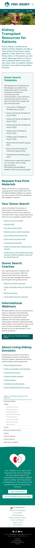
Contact (17, 543)
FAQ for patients (10, 380)
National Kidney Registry (17, 510)
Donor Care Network (17, 520)
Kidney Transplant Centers (17, 518)
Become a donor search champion (17, 232)
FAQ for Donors (9, 439)
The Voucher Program (12, 373)
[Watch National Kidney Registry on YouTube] (19, 531)
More (29, 11)
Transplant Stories (11, 409)
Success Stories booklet (13, 243)
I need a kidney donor (17, 492)
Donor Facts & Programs (13, 414)
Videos (17, 11)
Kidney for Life (10, 424)
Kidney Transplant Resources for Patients (16, 397)
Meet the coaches (10, 293)
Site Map (17, 538)
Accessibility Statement (17, 542)
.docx (16, 109)
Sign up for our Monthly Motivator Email (16, 336)
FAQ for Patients (9, 436)
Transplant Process (11, 417)
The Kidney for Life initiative (14, 384)
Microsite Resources (12, 407)
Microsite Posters (9, 401)
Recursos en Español (23, 169)
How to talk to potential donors (15, 235)
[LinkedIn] (21, 531)
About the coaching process (14, 283)
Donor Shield (17, 513)
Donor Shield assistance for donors (17, 387)
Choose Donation (17, 515)
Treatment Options (12, 412)
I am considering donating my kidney (17, 496)
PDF (22, 109)
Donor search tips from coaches (16, 297)
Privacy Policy (17, 540)
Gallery (6, 433)
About (5, 11)
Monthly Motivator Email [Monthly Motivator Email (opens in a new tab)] (12, 430)
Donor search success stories (15, 239)
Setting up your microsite (13, 221)
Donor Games (17, 525)
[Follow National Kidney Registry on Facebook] (13, 531)
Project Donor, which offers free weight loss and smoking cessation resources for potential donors (18, 255)
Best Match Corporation (17, 534)
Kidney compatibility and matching (17, 369)
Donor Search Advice (12, 419)
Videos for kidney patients (14, 376)
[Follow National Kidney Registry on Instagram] (16, 531)
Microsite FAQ (9, 224)
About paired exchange (13, 365)
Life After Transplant (12, 422)
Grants (6, 427)
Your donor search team (13, 228)
